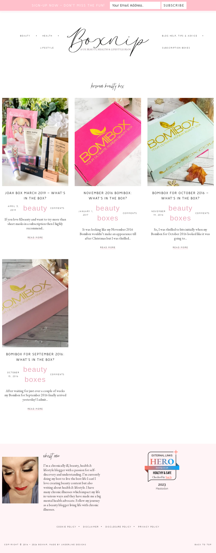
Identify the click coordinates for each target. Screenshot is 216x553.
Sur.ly (169, 477)
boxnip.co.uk (162, 467)
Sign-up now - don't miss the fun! (68, 5)
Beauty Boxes (108, 213)
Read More (35, 238)
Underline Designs (73, 544)
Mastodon (162, 488)
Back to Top (203, 544)
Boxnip (42, 544)
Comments (57, 208)
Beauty (35, 208)
